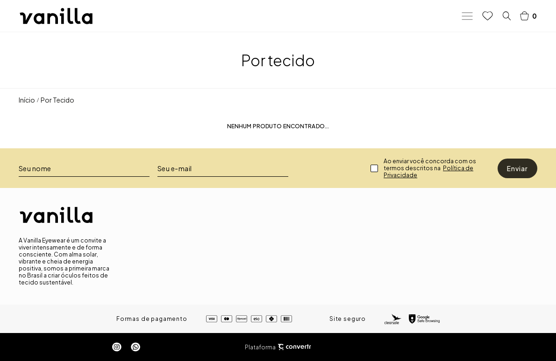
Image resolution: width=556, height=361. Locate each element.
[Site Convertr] (294, 347)
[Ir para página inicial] (27, 100)
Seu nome (35, 168)
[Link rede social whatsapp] (135, 347)
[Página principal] (56, 16)
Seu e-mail (174, 168)
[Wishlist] (488, 15)
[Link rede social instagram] (116, 347)
